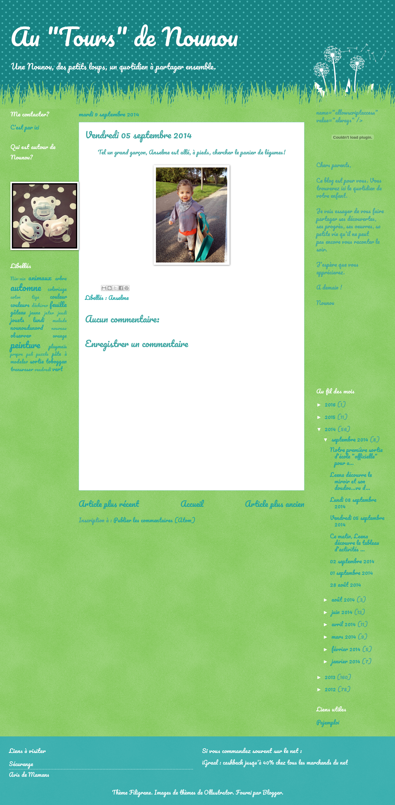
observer (20, 335)
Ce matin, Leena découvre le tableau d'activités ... (354, 542)
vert (57, 369)
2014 (331, 429)
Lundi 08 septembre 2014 (353, 503)
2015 (331, 416)
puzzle (42, 354)
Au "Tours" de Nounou (124, 36)
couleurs (20, 304)
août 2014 (343, 599)
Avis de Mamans (29, 774)
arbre (61, 278)
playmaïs (58, 346)
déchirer (39, 305)
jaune (35, 312)
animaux (40, 277)
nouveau (59, 328)
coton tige (24, 297)
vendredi (42, 369)
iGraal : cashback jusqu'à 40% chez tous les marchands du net (275, 762)
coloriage (57, 288)
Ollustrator (218, 792)
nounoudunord (26, 327)
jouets (17, 320)
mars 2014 (344, 636)
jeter (49, 313)
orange (60, 335)
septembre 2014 (350, 439)
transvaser (21, 369)
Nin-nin (18, 278)
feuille (58, 304)
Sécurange (21, 763)
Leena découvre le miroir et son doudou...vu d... (351, 481)
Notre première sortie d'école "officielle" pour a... (356, 456)
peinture (25, 344)
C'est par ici (24, 127)
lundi (38, 320)
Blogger (272, 792)
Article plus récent (109, 503)
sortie (37, 361)
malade (60, 320)
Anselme (118, 297)
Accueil (192, 503)
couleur (58, 296)
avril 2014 (344, 624)
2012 (331, 689)
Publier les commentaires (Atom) (154, 520)
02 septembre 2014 (352, 561)
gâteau (18, 312)
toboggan (56, 361)
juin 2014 (342, 611)
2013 (331, 676)
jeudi (62, 313)
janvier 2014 (346, 661)
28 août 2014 (345, 584)
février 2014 (346, 649)
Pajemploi (327, 722)
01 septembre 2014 (351, 572)
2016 (331, 404)
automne (25, 287)
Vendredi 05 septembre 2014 (357, 521)
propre (16, 354)
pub (29, 354)
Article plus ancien (274, 503)
